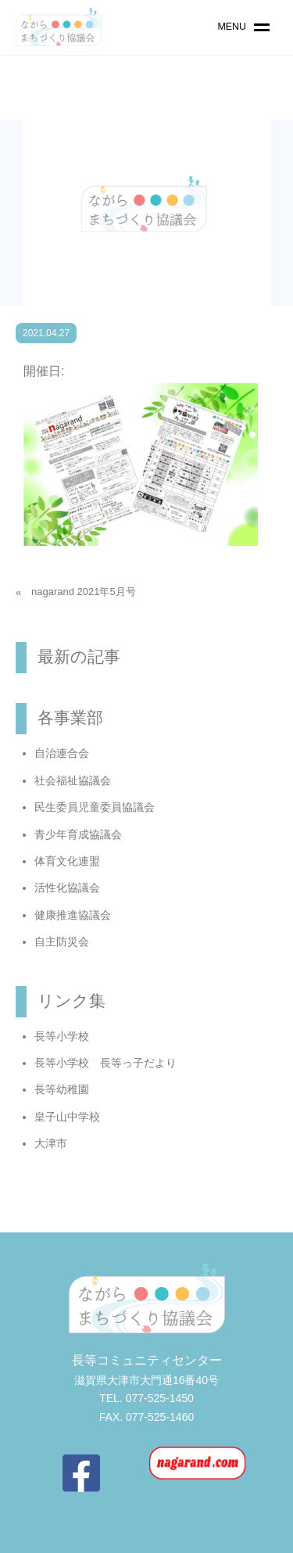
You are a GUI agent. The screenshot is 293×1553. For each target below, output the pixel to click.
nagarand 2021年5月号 (83, 591)
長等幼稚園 (61, 1089)
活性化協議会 (67, 887)
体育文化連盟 (67, 861)
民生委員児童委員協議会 (94, 807)
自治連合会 (61, 753)
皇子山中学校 (67, 1116)
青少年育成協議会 (78, 834)
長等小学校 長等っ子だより (105, 1062)
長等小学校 (61, 1036)
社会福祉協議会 (72, 780)
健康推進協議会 (72, 915)
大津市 (50, 1143)
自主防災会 (61, 941)
